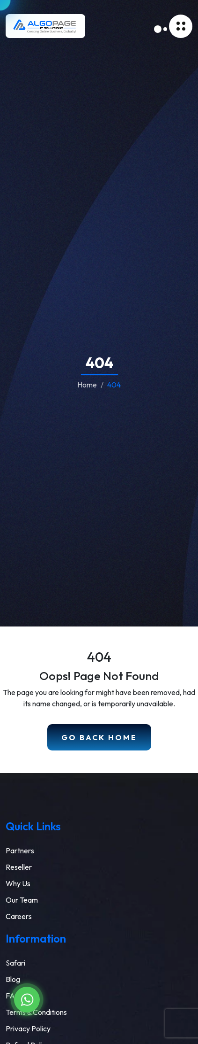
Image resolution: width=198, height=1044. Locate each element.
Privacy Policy (28, 1028)
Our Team (22, 900)
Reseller (19, 867)
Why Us (18, 883)
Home (87, 384)
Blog (13, 979)
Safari (15, 962)
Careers (19, 916)
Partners (20, 850)
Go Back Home (99, 737)
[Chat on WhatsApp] (27, 1000)
